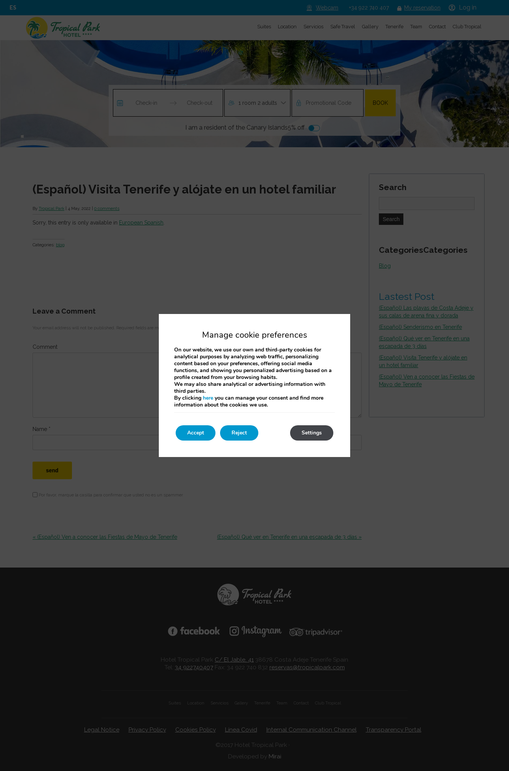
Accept (195, 432)
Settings (312, 432)
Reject (239, 432)
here (208, 398)
